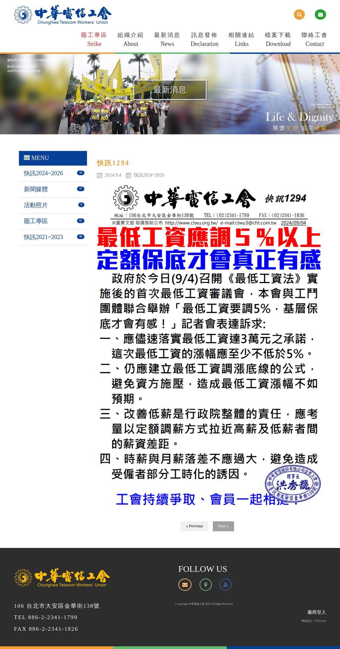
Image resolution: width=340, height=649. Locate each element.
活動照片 (36, 205)
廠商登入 (316, 612)
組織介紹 (131, 41)
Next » (223, 526)
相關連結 (241, 41)
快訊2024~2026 (43, 173)
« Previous (194, 526)
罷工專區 (94, 41)
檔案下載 (278, 41)
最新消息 (167, 41)
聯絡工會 (314, 41)
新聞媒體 (36, 189)
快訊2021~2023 (43, 237)
